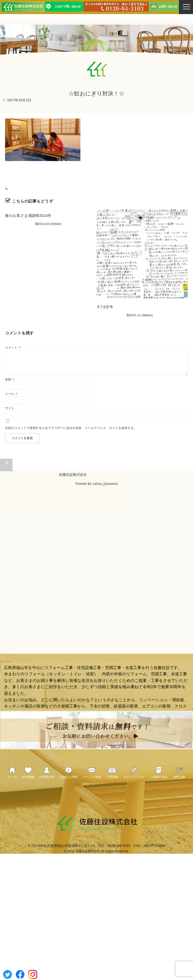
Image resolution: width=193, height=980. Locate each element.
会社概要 (28, 781)
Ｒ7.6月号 (104, 307)
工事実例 (112, 781)
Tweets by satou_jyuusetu (96, 484)
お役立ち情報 (68, 781)
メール (11, 394)
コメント (13, 347)
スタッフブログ (134, 781)
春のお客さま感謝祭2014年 (28, 216)
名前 (10, 379)
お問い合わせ (164, 6)
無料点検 (179, 781)
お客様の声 (47, 781)
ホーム (12, 781)
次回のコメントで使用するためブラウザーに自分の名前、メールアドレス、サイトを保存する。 (71, 428)
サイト (9, 408)
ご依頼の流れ (159, 781)
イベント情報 (92, 781)
